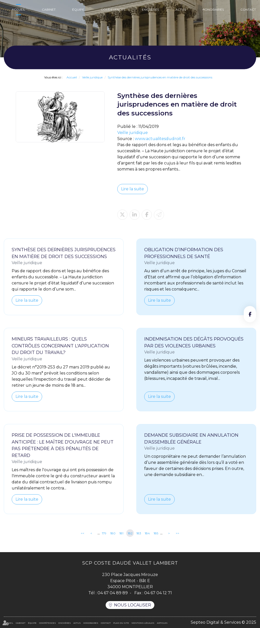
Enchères (150, 9)
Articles (162, 623)
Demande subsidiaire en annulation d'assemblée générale (191, 438)
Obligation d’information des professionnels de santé (183, 253)
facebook (250, 314)
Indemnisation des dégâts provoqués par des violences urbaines (193, 342)
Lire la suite (132, 188)
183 (138, 533)
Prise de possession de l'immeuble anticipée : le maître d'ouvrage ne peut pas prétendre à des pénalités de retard (62, 445)
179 (104, 533)
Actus (180, 9)
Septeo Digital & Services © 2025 (223, 622)
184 (147, 533)
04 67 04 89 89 (113, 592)
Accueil (18, 9)
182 (130, 533)
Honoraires (213, 9)
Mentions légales (143, 623)
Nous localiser (132, 605)
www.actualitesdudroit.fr (160, 138)
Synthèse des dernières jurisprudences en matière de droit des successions (160, 77)
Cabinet (49, 9)
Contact (248, 9)
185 (156, 533)
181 (121, 533)
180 (113, 533)
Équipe (78, 9)
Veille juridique (92, 77)
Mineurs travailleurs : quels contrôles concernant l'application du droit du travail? (60, 345)
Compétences (113, 9)
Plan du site (121, 623)
